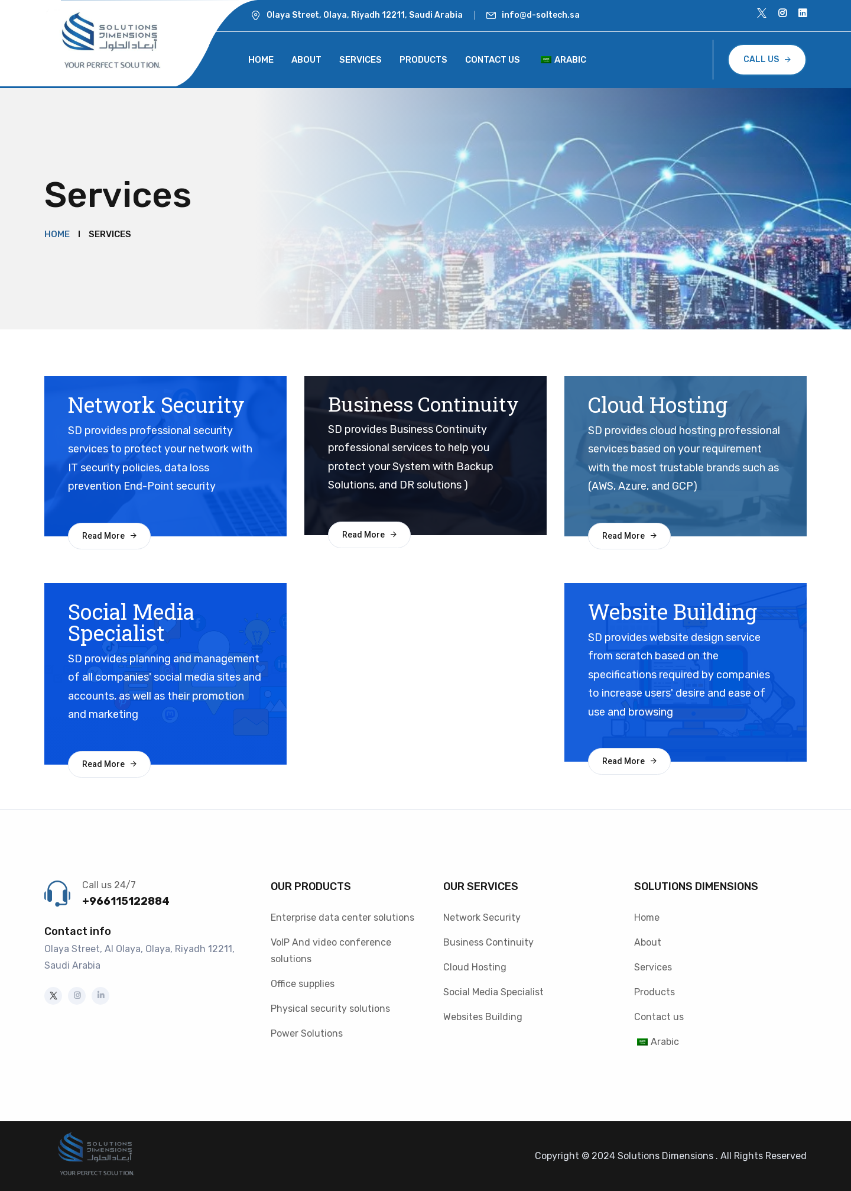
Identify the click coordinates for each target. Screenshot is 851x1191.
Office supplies (302, 983)
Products (423, 59)
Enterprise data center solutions (342, 917)
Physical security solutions (330, 1008)
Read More (103, 536)
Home (261, 59)
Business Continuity (488, 942)
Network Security (482, 917)
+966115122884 (126, 901)
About (306, 59)
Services (360, 59)
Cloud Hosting (474, 967)
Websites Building (482, 1016)
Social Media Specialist (493, 992)
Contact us (492, 59)
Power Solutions (307, 1033)
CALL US (761, 59)
